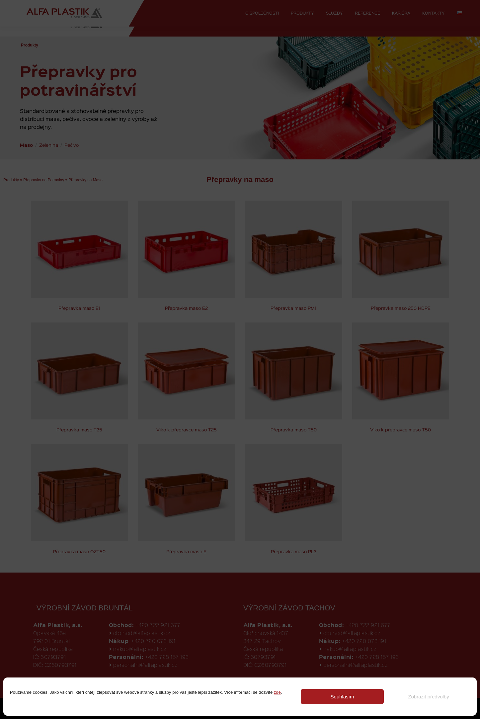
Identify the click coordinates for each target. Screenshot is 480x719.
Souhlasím (342, 696)
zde (277, 692)
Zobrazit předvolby (428, 696)
